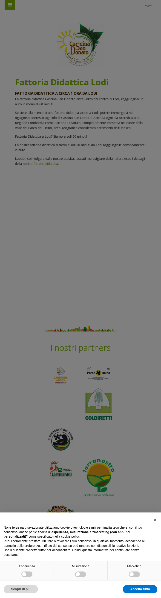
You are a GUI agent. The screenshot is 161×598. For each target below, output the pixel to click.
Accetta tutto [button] (140, 589)
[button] (155, 520)
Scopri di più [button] (21, 589)
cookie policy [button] (70, 536)
